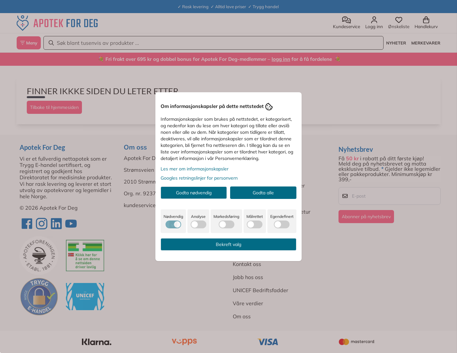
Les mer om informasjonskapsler (194, 169)
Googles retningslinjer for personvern (199, 178)
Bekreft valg (228, 244)
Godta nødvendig (194, 193)
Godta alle (263, 193)
